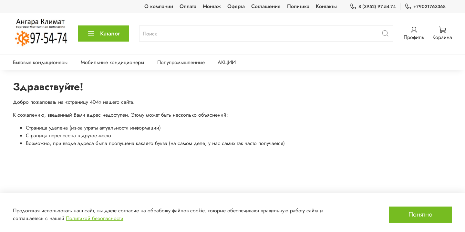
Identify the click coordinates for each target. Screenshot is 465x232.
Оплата (188, 6)
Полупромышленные (181, 62)
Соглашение (266, 6)
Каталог (103, 33)
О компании (158, 6)
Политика (298, 6)
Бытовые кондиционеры (40, 62)
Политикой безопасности (94, 218)
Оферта (236, 6)
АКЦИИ (227, 62)
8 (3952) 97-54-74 (373, 6)
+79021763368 (425, 6)
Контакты (326, 6)
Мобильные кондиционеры (112, 62)
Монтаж (212, 6)
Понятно (420, 214)
